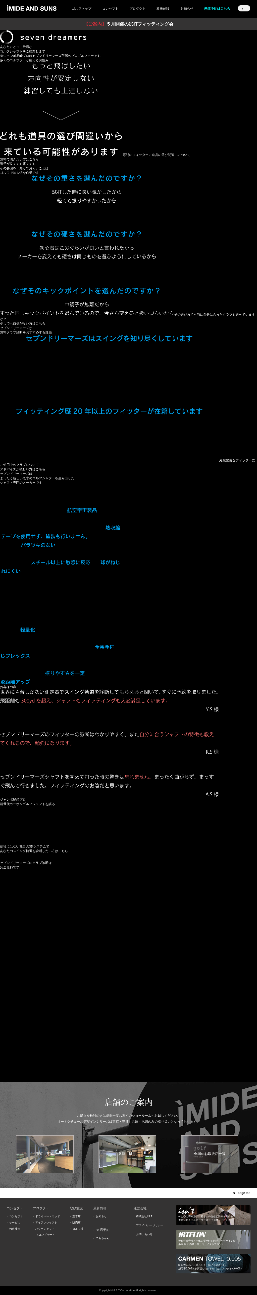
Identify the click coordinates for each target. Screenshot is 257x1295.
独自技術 (14, 1228)
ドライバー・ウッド (47, 1216)
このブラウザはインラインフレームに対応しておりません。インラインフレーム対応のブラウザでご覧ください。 (128, 969)
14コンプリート (45, 1234)
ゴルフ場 (77, 1228)
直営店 (76, 1216)
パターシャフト (44, 1228)
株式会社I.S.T (144, 1216)
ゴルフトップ (81, 8)
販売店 (76, 1222)
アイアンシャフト (46, 1222)
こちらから (102, 1238)
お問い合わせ (144, 1234)
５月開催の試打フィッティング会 (128, 24)
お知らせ (186, 8)
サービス (14, 1222)
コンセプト (16, 1216)
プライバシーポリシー (149, 1225)
